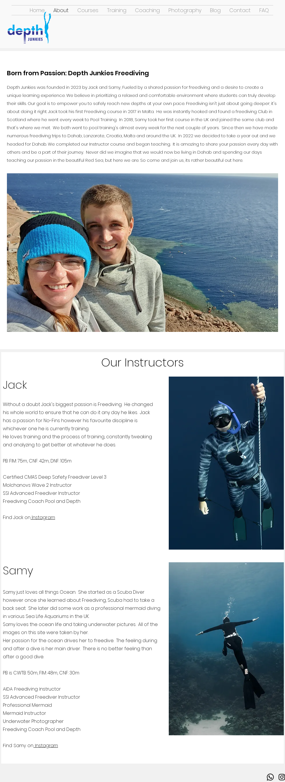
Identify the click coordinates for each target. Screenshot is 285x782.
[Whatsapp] (270, 777)
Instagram (43, 517)
